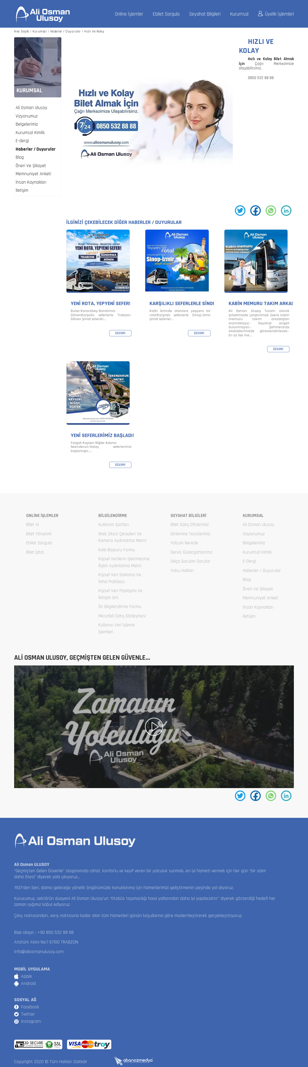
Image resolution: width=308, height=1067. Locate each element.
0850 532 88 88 (261, 77)
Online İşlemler (129, 14)
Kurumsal (239, 14)
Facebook (30, 1007)
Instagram (31, 1021)
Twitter (28, 1014)
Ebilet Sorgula (166, 14)
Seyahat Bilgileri (204, 14)
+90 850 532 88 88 (55, 932)
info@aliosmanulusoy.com (39, 952)
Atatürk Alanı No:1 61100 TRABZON (46, 942)
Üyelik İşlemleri (276, 14)
